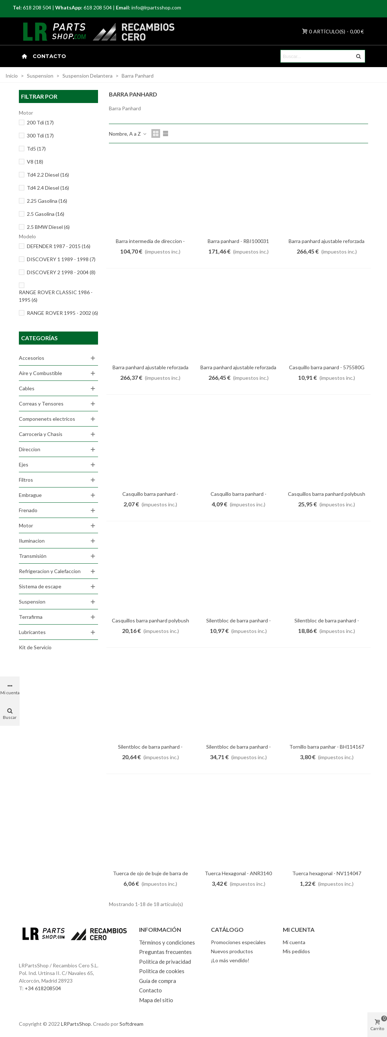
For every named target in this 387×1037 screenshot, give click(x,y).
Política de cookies (161, 971)
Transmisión (32, 556)
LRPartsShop (76, 1024)
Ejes (23, 464)
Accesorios (31, 358)
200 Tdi (40, 122)
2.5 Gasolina (45, 214)
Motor (26, 525)
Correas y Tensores (41, 403)
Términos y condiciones (167, 942)
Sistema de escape (40, 586)
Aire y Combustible (40, 373)
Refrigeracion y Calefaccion (50, 571)
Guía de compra (157, 981)
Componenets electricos (47, 419)
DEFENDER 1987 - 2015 (58, 246)
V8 (35, 162)
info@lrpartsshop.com (156, 7)
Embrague (30, 495)
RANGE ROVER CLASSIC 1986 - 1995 (56, 296)
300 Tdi (40, 135)
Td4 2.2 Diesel (48, 175)
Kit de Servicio (35, 647)
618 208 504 (37, 7)
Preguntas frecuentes (165, 951)
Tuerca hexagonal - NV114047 (326, 873)
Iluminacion (32, 541)
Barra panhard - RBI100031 (238, 241)
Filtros (26, 480)
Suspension (32, 601)
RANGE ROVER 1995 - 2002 (62, 313)
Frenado (28, 510)
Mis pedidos (296, 951)
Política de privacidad (165, 961)
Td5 (36, 148)
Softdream (131, 1024)
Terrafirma (30, 617)
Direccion (29, 449)
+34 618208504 (43, 988)
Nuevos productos (232, 951)
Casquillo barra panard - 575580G (326, 367)
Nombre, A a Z (128, 134)
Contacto (49, 56)
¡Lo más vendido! (230, 960)
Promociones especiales (238, 942)
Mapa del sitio (156, 1000)
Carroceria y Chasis (40, 434)
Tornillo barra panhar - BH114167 (326, 747)
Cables (26, 388)
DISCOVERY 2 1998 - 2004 (61, 272)
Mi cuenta (294, 942)
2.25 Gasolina (47, 201)
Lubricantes (32, 632)
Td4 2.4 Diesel (48, 188)
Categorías (39, 337)
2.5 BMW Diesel (48, 227)
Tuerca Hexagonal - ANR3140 (238, 873)
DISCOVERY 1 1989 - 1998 (61, 259)
